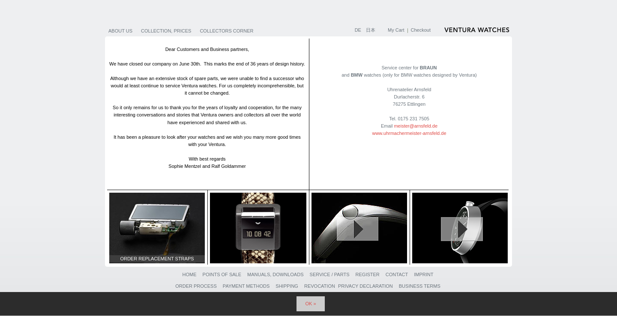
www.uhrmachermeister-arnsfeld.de (409, 133)
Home (189, 274)
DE (358, 30)
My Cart (396, 30)
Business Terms (419, 286)
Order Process (196, 286)
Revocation (319, 286)
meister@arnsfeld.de (415, 125)
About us (120, 30)
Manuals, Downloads (275, 274)
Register (368, 274)
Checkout (421, 30)
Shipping (287, 286)
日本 (370, 30)
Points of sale (222, 274)
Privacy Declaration (365, 286)
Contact (397, 274)
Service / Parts (330, 274)
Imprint (423, 274)
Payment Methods (246, 286)
